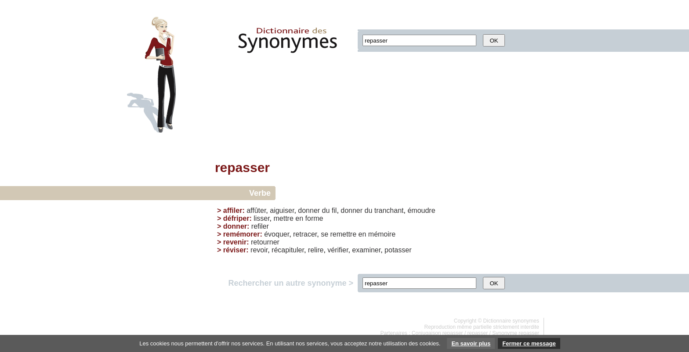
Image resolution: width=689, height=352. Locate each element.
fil (334, 210)
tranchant (389, 210)
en (299, 218)
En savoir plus (470, 343)
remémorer (241, 234)
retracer (305, 234)
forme (314, 218)
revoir (259, 250)
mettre (284, 218)
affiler (233, 210)
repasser (478, 333)
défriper (236, 218)
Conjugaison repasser (437, 333)
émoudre (421, 210)
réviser (235, 250)
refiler (260, 226)
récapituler (288, 250)
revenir (235, 242)
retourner (265, 242)
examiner (366, 250)
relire (316, 250)
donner (309, 210)
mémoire (381, 234)
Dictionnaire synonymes (511, 321)
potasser (397, 250)
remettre (343, 234)
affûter (256, 210)
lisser (261, 218)
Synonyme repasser (515, 333)
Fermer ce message (528, 343)
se (324, 234)
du (326, 210)
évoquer (276, 234)
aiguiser (282, 210)
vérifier (337, 250)
